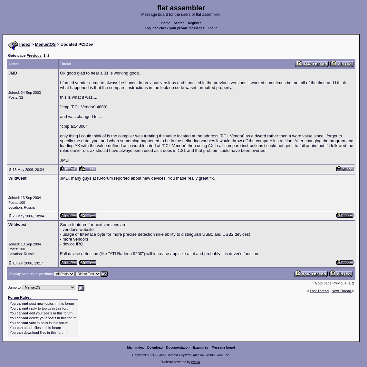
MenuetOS (45, 44)
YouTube (222, 355)
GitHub (210, 355)
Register (194, 23)
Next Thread (342, 291)
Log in (212, 28)
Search (179, 23)
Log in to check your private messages (174, 28)
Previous (33, 55)
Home (165, 23)
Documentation (178, 347)
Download (155, 347)
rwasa (195, 362)
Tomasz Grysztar (179, 355)
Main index (135, 347)
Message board (223, 347)
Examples (200, 347)
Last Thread (319, 291)
